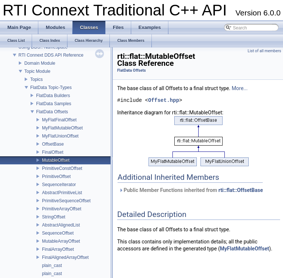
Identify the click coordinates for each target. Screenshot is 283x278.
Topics (36, 79)
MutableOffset (55, 160)
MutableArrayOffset (61, 241)
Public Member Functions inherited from (191, 190)
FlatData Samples (53, 103)
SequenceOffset (58, 233)
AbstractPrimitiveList (62, 192)
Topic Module (37, 71)
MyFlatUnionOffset (60, 136)
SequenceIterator (59, 184)
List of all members (264, 51)
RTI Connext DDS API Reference (51, 55)
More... (240, 88)
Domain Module (39, 63)
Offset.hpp (163, 100)
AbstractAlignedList (61, 225)
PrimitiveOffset (56, 176)
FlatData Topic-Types (51, 87)
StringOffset (53, 217)
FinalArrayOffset (58, 249)
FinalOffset (52, 152)
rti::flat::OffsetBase (241, 190)
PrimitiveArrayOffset (61, 208)
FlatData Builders (53, 95)
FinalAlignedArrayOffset (65, 257)
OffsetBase (53, 144)
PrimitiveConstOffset (62, 168)
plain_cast (52, 265)
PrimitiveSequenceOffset (66, 200)
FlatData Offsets (52, 111)
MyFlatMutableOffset (62, 128)
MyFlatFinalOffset (59, 119)
